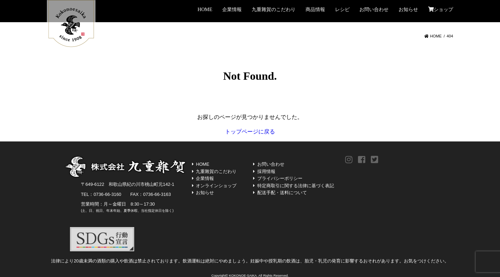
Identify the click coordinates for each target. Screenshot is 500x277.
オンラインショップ (216, 185)
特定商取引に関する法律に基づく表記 (295, 185)
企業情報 (232, 9)
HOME (205, 9)
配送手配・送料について (282, 192)
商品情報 (315, 9)
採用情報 (266, 171)
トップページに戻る (250, 132)
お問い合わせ (374, 9)
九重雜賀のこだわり (273, 9)
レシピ (342, 9)
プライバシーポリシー (279, 178)
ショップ (440, 9)
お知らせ (408, 9)
